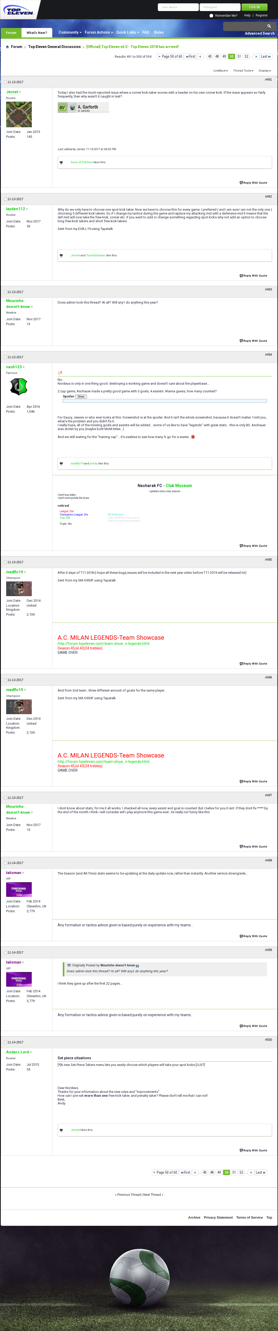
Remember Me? (226, 15)
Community (68, 32)
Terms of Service (249, 1217)
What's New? (37, 33)
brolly (93, 463)
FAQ (145, 32)
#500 (268, 1040)
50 (231, 56)
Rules (159, 32)
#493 (268, 289)
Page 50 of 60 (172, 56)
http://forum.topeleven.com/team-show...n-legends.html (103, 644)
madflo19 (77, 463)
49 (224, 56)
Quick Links (126, 32)
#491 (268, 79)
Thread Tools (242, 70)
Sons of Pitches (81, 162)
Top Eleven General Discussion (54, 47)
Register (262, 15)
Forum (11, 33)
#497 (268, 795)
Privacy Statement (218, 1217)
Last (266, 56)
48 (217, 56)
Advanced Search (260, 33)
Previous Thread (129, 1195)
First (190, 56)
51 (239, 56)
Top (269, 1217)
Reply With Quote (254, 182)
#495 (268, 559)
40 (210, 56)
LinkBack (219, 70)
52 (246, 56)
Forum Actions (97, 32)
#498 (268, 860)
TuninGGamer (95, 255)
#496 (268, 677)
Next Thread (152, 1195)
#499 (268, 950)
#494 (268, 354)
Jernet (75, 255)
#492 (268, 196)
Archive (194, 1217)
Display (264, 70)
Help (247, 15)
